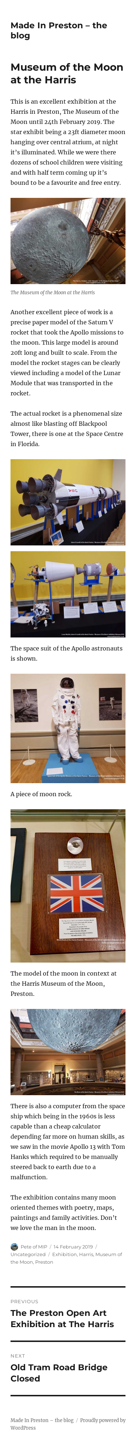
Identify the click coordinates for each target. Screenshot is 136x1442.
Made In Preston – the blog (42, 1420)
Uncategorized (28, 1254)
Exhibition (64, 1254)
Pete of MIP (34, 1247)
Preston (44, 1262)
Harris (86, 1254)
